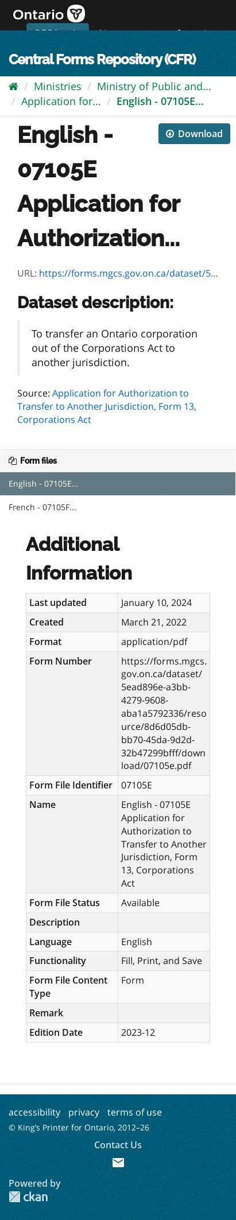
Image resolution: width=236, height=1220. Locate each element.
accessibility (34, 1112)
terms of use (134, 1112)
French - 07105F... (42, 507)
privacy (83, 1112)
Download (194, 133)
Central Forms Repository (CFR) (102, 59)
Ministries (58, 86)
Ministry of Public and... (154, 86)
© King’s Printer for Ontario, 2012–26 (79, 1127)
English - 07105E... (160, 101)
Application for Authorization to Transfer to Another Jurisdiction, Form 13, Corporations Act (106, 406)
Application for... (61, 101)
